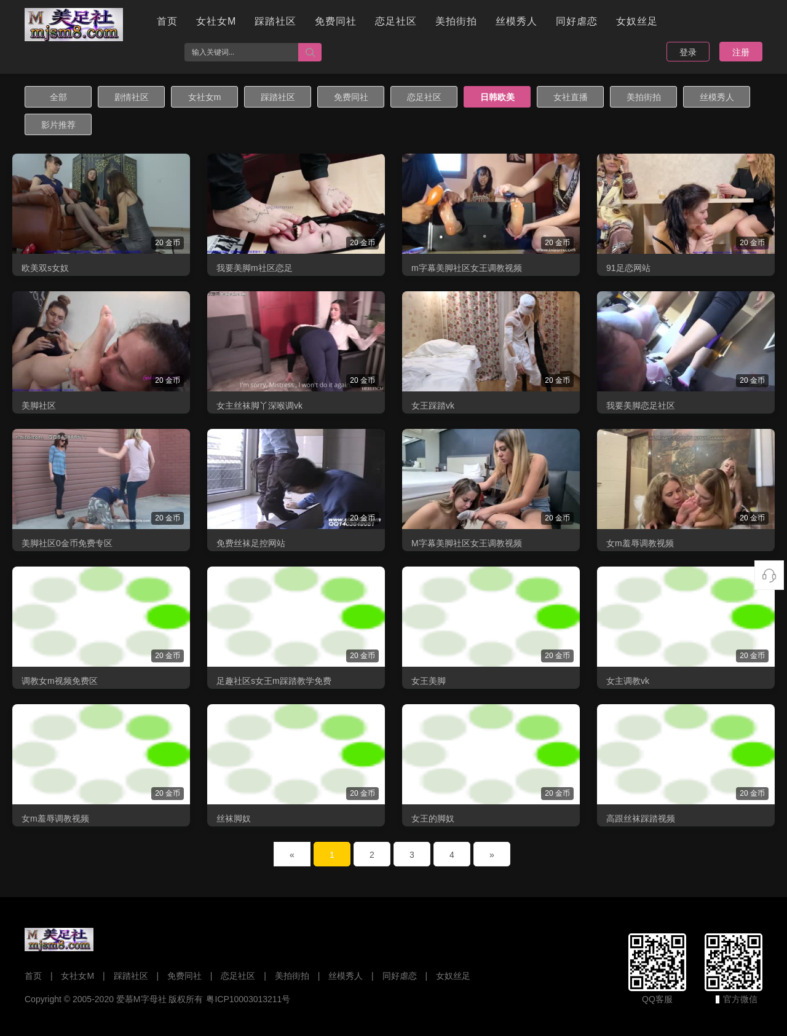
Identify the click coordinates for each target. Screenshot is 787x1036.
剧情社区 (131, 97)
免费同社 (336, 21)
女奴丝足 (637, 21)
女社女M (216, 21)
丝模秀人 (516, 21)
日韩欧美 (497, 97)
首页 (167, 21)
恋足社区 (396, 21)
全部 (58, 97)
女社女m (204, 97)
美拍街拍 (456, 21)
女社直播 (570, 97)
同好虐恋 (577, 21)
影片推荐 (58, 125)
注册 (740, 52)
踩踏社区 (275, 21)
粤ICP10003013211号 (248, 999)
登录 (688, 52)
